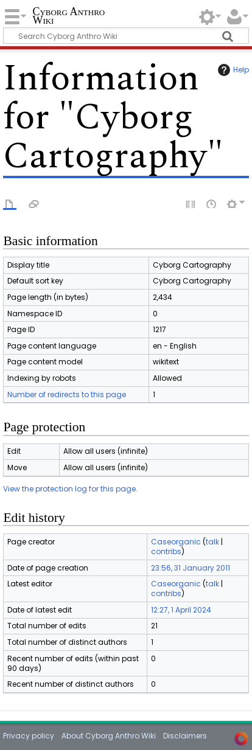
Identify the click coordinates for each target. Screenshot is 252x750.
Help (232, 70)
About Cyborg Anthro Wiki (108, 736)
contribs (166, 551)
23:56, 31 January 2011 (190, 568)
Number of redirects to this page (66, 394)
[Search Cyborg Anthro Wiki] (126, 35)
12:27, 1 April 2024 (181, 610)
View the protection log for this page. (70, 489)
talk (212, 541)
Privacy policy (28, 736)
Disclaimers (185, 736)
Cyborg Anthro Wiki (68, 16)
